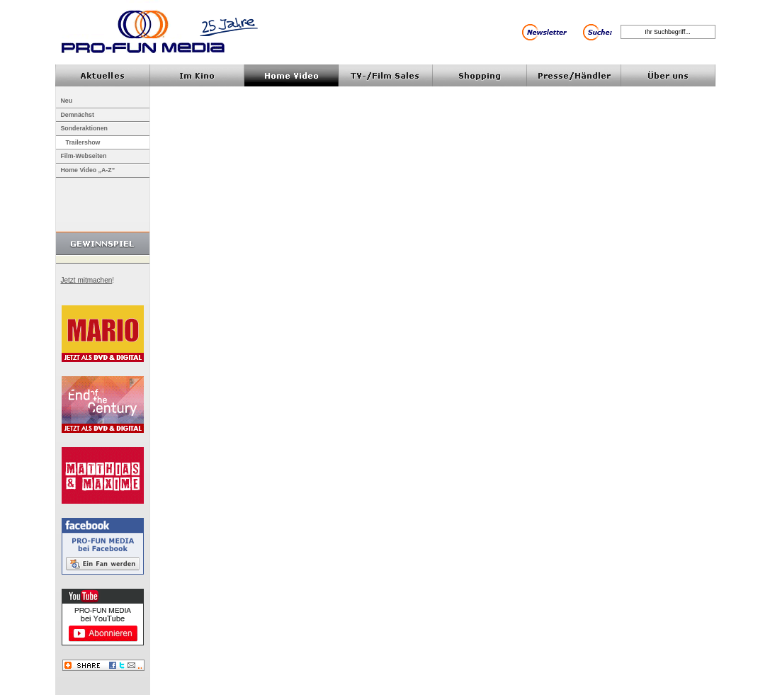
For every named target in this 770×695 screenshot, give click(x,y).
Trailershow (83, 142)
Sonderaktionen (84, 128)
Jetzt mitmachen (87, 280)
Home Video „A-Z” (88, 170)
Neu (67, 100)
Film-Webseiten (84, 155)
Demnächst (77, 114)
